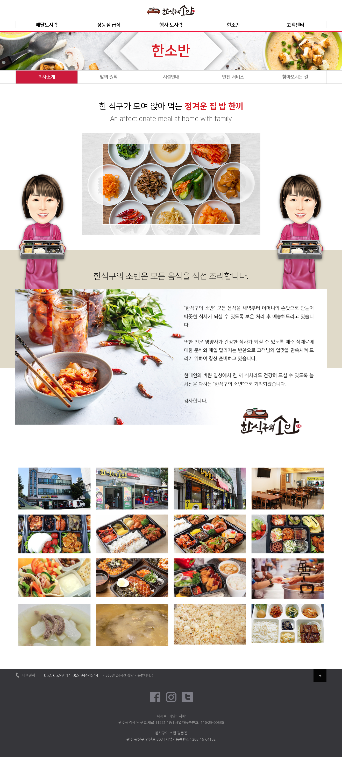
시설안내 (171, 77)
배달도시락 (47, 25)
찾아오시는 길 (295, 77)
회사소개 (46, 77)
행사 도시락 (171, 25)
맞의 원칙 (109, 77)
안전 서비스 (233, 77)
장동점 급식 (108, 25)
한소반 (233, 25)
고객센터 (295, 25)
